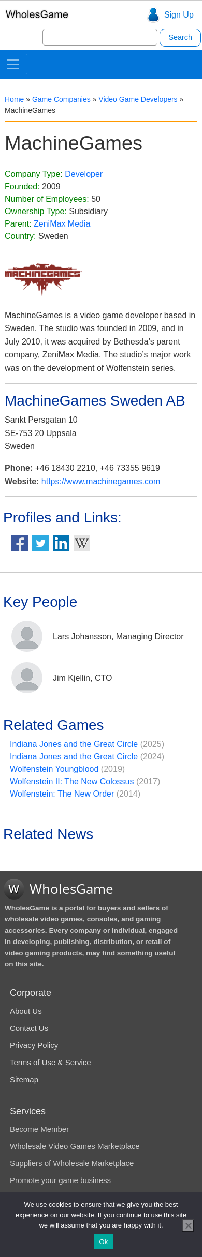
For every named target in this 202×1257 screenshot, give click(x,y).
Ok (103, 1242)
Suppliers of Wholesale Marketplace (72, 1163)
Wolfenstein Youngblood (54, 769)
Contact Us (29, 1028)
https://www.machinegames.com (100, 481)
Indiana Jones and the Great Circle (74, 744)
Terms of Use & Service (50, 1062)
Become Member (39, 1129)
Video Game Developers (137, 99)
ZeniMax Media (62, 223)
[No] (188, 1225)
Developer (84, 174)
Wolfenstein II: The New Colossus (72, 781)
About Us (26, 1011)
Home (14, 99)
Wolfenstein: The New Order (62, 793)
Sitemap (24, 1079)
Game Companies (61, 99)
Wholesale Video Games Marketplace (75, 1146)
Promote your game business (60, 1180)
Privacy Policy (34, 1045)
